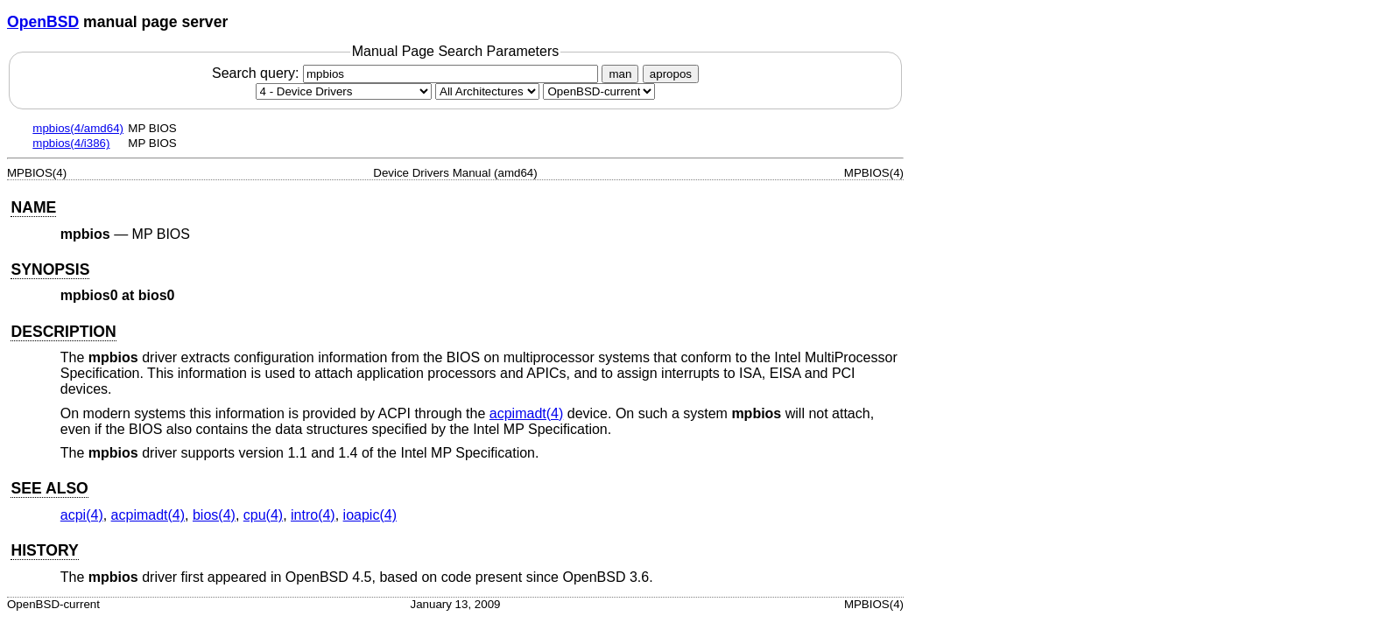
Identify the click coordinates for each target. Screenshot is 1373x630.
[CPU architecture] (487, 91)
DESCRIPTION (63, 331)
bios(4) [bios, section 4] (214, 515)
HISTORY (44, 550)
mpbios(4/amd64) (77, 128)
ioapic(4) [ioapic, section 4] (370, 515)
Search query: (407, 73)
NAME (33, 207)
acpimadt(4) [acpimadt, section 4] (526, 413)
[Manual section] (344, 91)
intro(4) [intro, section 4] (313, 515)
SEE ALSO (49, 488)
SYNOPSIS (50, 269)
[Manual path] (599, 91)
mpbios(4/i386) (70, 143)
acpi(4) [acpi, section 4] (81, 515)
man (620, 73)
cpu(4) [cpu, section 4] (263, 515)
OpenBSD (43, 22)
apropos (671, 73)
